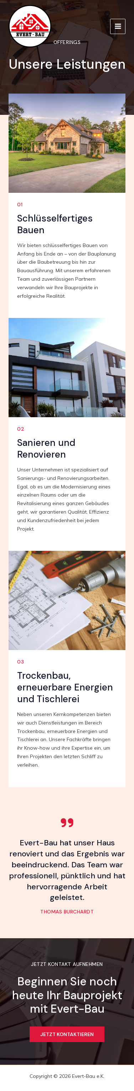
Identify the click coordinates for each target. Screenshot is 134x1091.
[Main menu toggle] (117, 26)
